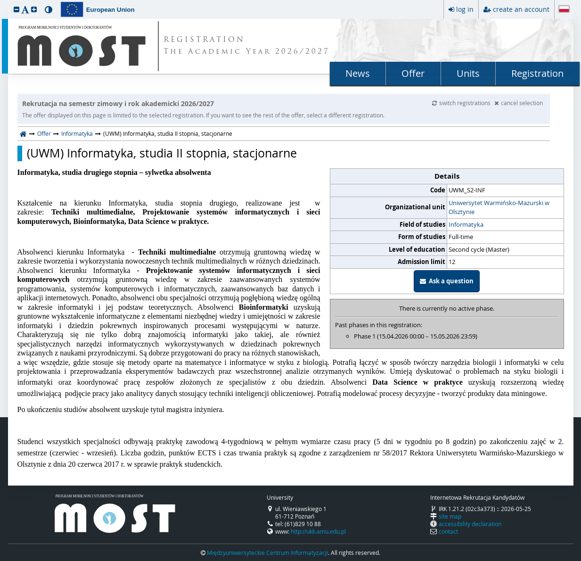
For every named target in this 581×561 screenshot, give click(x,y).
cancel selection (518, 103)
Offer (413, 73)
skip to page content (2, 2)
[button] (16, 9)
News (357, 73)
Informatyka (77, 133)
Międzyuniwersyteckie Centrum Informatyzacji (267, 552)
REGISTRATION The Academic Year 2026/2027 (247, 46)
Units (468, 73)
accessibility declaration (470, 524)
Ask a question (447, 281)
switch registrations (462, 103)
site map (450, 516)
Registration (537, 73)
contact (448, 531)
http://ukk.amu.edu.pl (318, 531)
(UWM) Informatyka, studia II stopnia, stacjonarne (162, 153)
